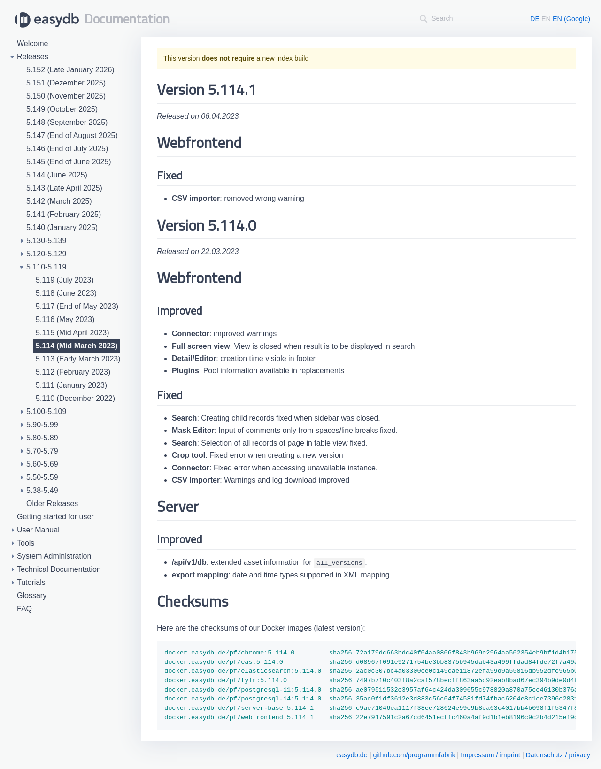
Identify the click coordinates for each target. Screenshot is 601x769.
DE (534, 19)
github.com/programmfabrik (414, 755)
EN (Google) (571, 19)
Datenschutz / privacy (557, 755)
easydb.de (351, 755)
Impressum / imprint (490, 755)
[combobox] (468, 18)
